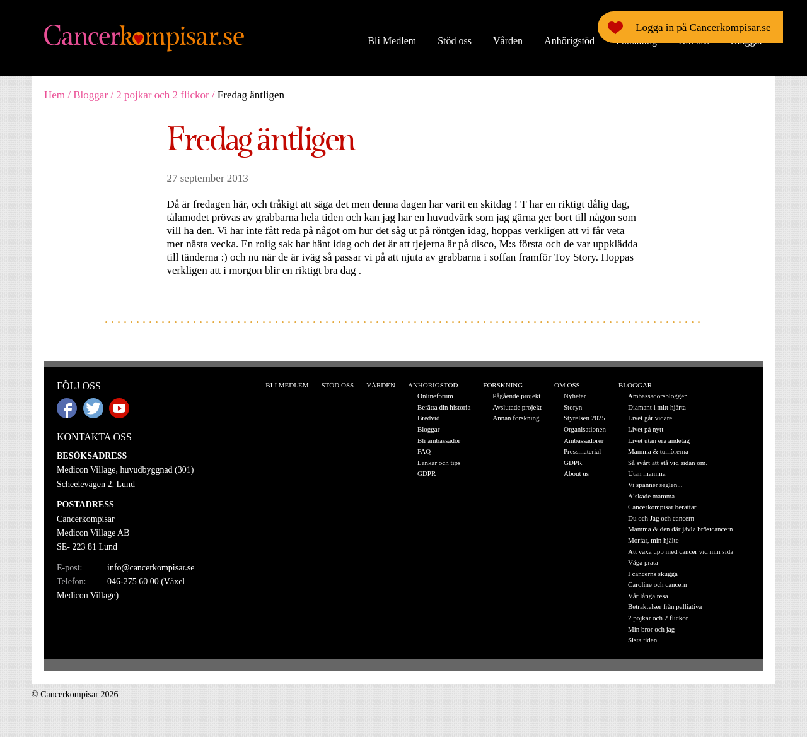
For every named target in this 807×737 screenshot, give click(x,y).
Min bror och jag (651, 629)
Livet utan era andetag (659, 440)
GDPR (426, 473)
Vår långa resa (648, 595)
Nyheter (575, 395)
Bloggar (746, 40)
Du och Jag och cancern (661, 518)
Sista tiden (642, 640)
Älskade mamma (651, 496)
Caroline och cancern (657, 584)
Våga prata (643, 562)
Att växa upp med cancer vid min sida (680, 551)
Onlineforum (435, 395)
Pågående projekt (516, 395)
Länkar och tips (438, 462)
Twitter (93, 408)
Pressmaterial (582, 451)
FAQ (424, 451)
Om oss (693, 40)
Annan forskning (515, 418)
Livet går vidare (650, 418)
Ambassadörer (584, 440)
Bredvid (428, 418)
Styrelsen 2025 (584, 418)
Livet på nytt (645, 429)
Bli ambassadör (438, 440)
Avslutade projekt (517, 407)
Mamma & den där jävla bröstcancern (680, 529)
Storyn (573, 407)
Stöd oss (455, 40)
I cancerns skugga (653, 573)
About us (576, 473)
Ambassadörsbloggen (658, 395)
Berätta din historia (443, 407)
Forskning (636, 40)
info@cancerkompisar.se (150, 567)
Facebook (67, 408)
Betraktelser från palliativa (665, 606)
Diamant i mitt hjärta (657, 407)
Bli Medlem (392, 40)
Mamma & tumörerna (658, 451)
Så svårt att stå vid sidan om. (667, 462)
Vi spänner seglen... (655, 484)
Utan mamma (647, 473)
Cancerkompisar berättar (662, 506)
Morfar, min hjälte (653, 540)
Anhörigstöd (569, 40)
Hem (54, 95)
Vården (508, 40)
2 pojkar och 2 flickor (162, 95)
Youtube (119, 408)
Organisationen (585, 429)
